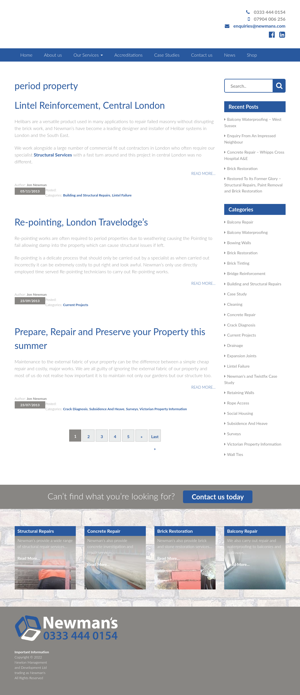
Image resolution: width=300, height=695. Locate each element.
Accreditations (128, 55)
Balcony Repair (240, 221)
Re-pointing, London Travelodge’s (81, 222)
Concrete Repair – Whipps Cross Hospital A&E (254, 155)
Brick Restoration (242, 168)
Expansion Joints (241, 355)
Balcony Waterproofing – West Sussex (252, 122)
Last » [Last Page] (155, 438)
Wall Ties (235, 454)
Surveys (132, 409)
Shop (252, 55)
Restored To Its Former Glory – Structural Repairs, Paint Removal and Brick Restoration (253, 184)
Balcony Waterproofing (247, 232)
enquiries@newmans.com (259, 25)
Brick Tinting (238, 263)
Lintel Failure (121, 195)
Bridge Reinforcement (246, 273)
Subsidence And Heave (106, 409)
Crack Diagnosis (75, 409)
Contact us (201, 55)
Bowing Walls (239, 242)
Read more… (203, 173)
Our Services (88, 55)
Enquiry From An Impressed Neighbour (250, 138)
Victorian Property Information (163, 409)
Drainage (235, 345)
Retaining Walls (240, 392)
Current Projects (75, 305)
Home (26, 55)
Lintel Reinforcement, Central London (90, 105)
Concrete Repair (241, 314)
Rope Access (238, 402)
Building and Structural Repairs (86, 195)
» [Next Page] (141, 436)
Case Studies (167, 55)
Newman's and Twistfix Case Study (250, 379)
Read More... (29, 558)
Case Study (237, 293)
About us (53, 55)
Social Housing (240, 413)
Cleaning (234, 304)
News (229, 55)
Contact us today (218, 496)
